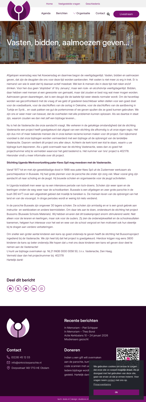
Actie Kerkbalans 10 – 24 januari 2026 (86, 335)
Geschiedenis (93, 3)
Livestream (126, 14)
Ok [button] (116, 392)
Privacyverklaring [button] (102, 384)
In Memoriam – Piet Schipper (81, 327)
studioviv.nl (83, 399)
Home (49, 3)
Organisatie (83, 13)
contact (111, 380)
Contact (100, 13)
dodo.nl (66, 399)
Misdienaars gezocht (76, 339)
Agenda (45, 13)
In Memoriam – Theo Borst (80, 331)
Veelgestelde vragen (69, 3)
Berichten (61, 13)
